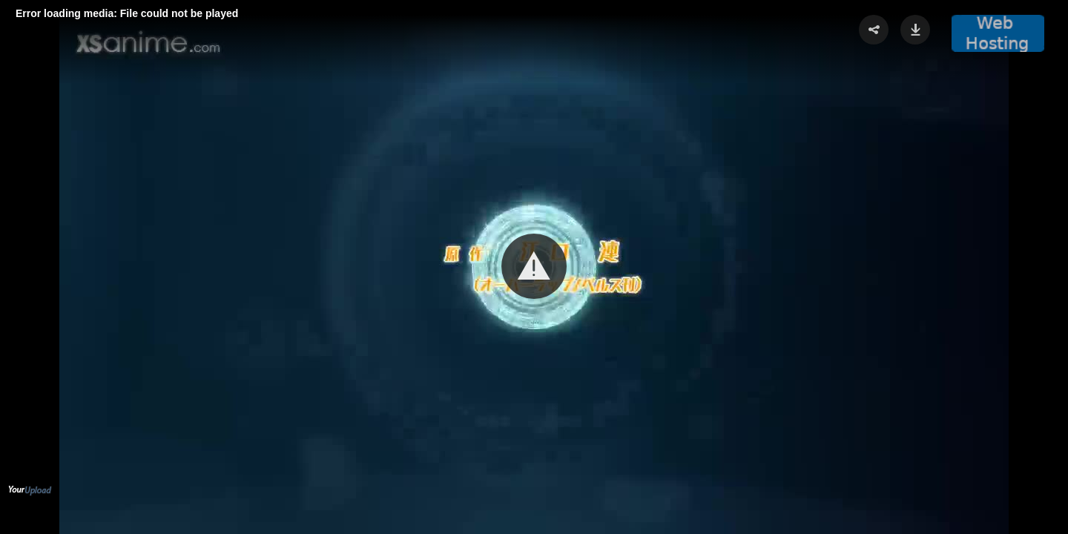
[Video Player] (534, 267)
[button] (534, 266)
